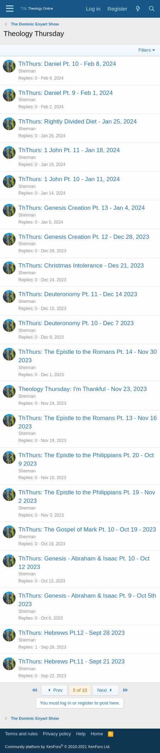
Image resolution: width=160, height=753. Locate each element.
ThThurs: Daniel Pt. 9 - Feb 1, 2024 (65, 93)
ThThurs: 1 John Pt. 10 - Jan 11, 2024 (69, 179)
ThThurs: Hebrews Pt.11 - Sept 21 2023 (71, 661)
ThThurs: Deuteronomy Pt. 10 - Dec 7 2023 (76, 323)
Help (81, 733)
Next (105, 690)
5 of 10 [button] (80, 690)
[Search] (152, 8)
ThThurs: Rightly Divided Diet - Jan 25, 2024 (77, 121)
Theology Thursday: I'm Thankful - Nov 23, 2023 (82, 389)
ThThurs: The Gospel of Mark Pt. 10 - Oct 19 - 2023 (87, 529)
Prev (54, 690)
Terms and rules (21, 733)
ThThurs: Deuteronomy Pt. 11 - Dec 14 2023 (77, 294)
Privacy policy (57, 733)
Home (97, 733)
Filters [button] (144, 50)
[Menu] (9, 9)
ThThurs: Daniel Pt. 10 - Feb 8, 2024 (67, 64)
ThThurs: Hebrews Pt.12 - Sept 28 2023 (71, 633)
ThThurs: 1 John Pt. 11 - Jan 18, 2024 (69, 150)
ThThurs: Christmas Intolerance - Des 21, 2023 (81, 265)
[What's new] (137, 8)
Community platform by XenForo (57, 747)
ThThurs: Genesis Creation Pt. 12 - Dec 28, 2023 (83, 237)
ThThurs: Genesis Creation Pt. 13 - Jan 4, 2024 (81, 208)
